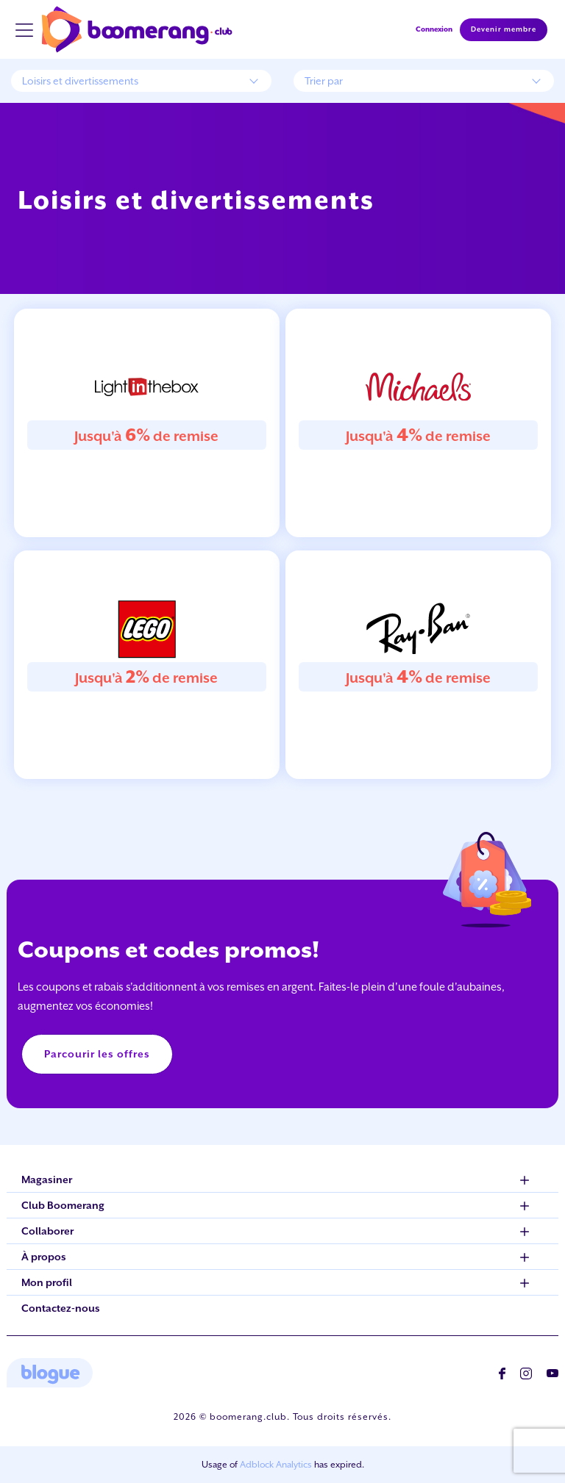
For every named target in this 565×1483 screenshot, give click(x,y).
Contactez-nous (60, 1308)
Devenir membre (503, 29)
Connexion (434, 29)
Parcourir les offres (97, 1053)
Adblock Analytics (276, 1465)
